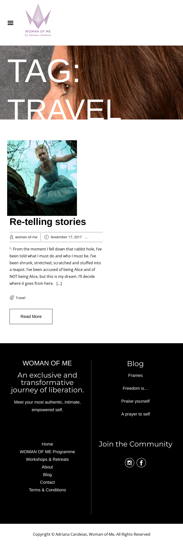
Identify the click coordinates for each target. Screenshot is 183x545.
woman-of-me (26, 237)
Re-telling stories (48, 221)
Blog (47, 474)
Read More (31, 316)
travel (20, 298)
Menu (12, 23)
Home (47, 444)
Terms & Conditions (47, 490)
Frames (135, 375)
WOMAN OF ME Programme (47, 451)
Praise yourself (135, 401)
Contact (47, 482)
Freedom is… (135, 388)
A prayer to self (135, 414)
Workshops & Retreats (47, 459)
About (47, 467)
